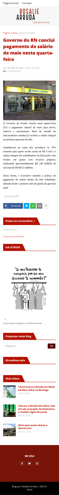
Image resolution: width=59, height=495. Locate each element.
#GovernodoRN (27, 32)
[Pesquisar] (26, 346)
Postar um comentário (13, 236)
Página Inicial (11, 3)
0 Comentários (13, 70)
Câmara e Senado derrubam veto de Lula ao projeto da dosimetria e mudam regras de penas (36, 408)
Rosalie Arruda (29, 486)
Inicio (29, 489)
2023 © (43, 486)
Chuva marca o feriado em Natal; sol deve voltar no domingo (36, 388)
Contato (27, 3)
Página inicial (10, 32)
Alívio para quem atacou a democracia (33, 427)
